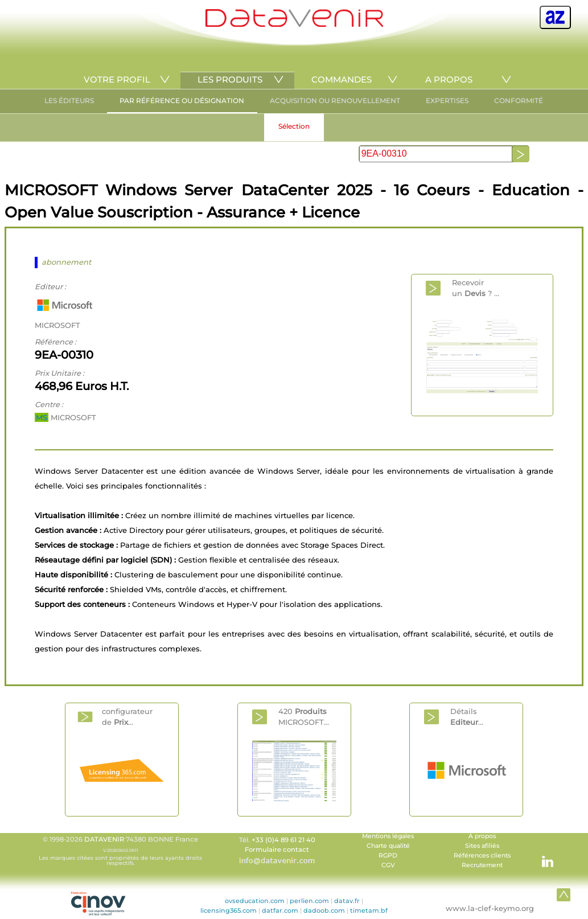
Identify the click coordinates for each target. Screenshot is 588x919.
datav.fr (347, 901)
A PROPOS (448, 79)
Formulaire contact (277, 850)
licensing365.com (228, 910)
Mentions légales (388, 836)
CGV (388, 865)
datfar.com (280, 910)
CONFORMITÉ (518, 100)
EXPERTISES (447, 100)
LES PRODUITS (230, 79)
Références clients (482, 855)
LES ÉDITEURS (69, 100)
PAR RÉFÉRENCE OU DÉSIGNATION (182, 100)
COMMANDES (341, 79)
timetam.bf (369, 910)
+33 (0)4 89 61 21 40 (283, 840)
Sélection (294, 126)
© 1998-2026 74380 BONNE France (120, 850)
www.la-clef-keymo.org (490, 908)
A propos (482, 836)
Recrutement (482, 865)
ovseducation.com (255, 901)
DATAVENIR (104, 839)
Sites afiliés (482, 846)
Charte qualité (388, 846)
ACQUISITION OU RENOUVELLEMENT (335, 100)
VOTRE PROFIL (117, 79)
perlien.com (309, 901)
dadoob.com (324, 910)
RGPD (388, 855)
